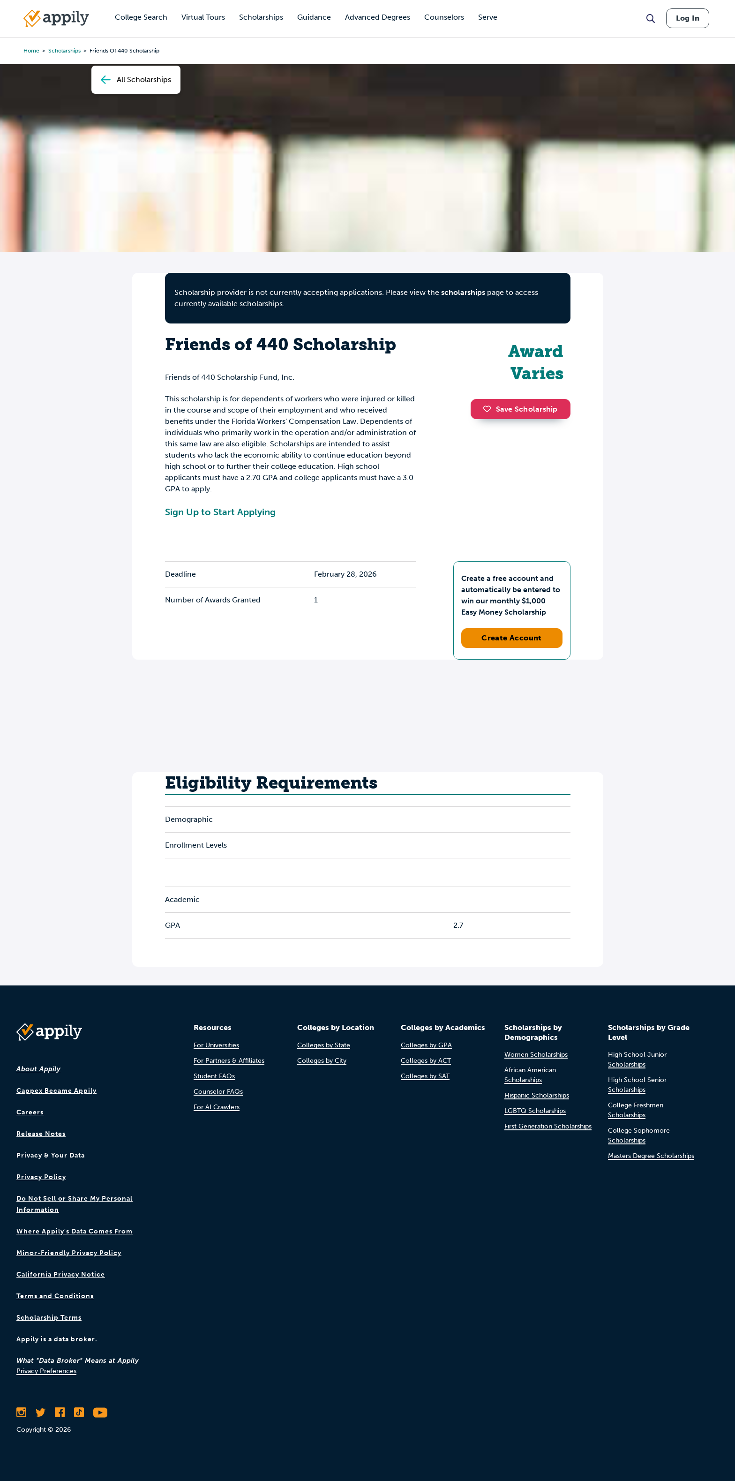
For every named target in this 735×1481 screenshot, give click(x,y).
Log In (687, 18)
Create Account (511, 637)
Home (31, 50)
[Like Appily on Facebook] (60, 1413)
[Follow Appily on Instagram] (21, 1413)
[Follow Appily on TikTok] (79, 1413)
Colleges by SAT (425, 1076)
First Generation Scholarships (548, 1126)
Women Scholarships (536, 1055)
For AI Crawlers (217, 1107)
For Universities (216, 1045)
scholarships (64, 50)
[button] (489, 409)
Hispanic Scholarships (536, 1095)
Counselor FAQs (218, 1092)
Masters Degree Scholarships (651, 1156)
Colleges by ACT (426, 1061)
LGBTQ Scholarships (535, 1111)
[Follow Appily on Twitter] (40, 1413)
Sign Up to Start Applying (220, 512)
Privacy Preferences (46, 1371)
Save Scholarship (520, 409)
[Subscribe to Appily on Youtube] (100, 1413)
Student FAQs (214, 1076)
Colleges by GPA (426, 1045)
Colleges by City (321, 1061)
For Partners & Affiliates (229, 1061)
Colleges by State (323, 1045)
